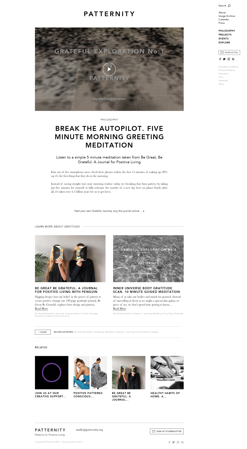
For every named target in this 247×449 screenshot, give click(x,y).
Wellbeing (157, 313)
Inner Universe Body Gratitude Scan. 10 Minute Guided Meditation (146, 290)
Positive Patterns (227, 70)
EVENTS (224, 38)
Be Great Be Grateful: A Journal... (121, 396)
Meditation (110, 332)
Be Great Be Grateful (44, 313)
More (222, 84)
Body (171, 313)
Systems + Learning (143, 313)
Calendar (224, 19)
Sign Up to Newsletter (169, 431)
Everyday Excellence (228, 67)
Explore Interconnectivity (57, 316)
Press (222, 23)
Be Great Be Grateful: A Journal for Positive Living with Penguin (66, 290)
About (222, 12)
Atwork (80, 442)
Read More (41, 308)
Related (41, 347)
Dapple (155, 332)
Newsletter (231, 53)
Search (222, 5)
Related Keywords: (64, 332)
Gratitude (223, 80)
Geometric (224, 73)
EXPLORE (224, 42)
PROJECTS (225, 34)
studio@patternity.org (89, 429)
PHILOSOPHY (227, 30)
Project (85, 313)
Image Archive (227, 16)
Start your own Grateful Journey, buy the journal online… (109, 211)
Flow (221, 77)
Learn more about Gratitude (57, 226)
